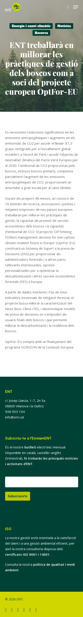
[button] (75, 7)
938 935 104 (15, 411)
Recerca (41, 33)
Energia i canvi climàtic (31, 26)
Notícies (64, 26)
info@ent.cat (14, 417)
